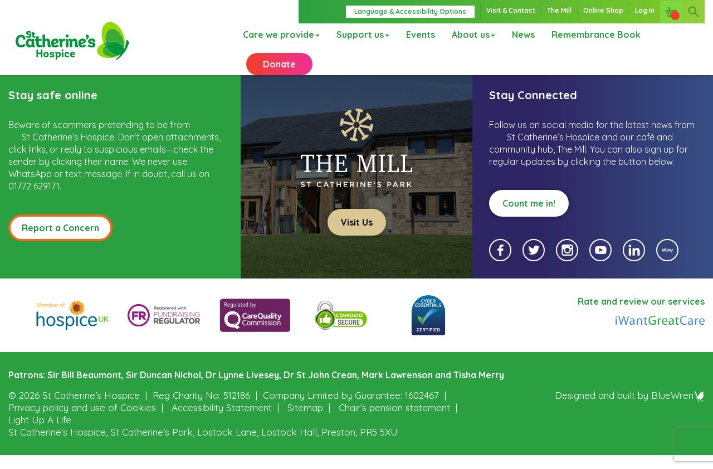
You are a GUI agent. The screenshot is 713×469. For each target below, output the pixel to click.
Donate (279, 72)
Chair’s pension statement (394, 421)
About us (468, 36)
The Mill (559, 10)
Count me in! (528, 217)
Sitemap (305, 421)
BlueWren (678, 409)
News (518, 36)
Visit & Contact (510, 10)
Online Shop (603, 10)
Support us (357, 36)
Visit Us (357, 236)
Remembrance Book (591, 36)
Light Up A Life (39, 433)
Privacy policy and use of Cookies (82, 421)
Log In (645, 10)
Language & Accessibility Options (410, 11)
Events (415, 36)
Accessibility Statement (222, 421)
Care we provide (276, 36)
